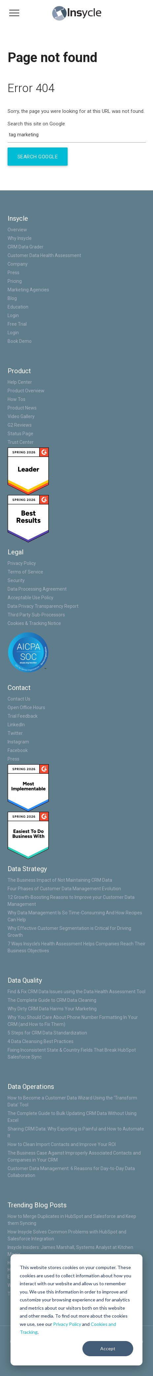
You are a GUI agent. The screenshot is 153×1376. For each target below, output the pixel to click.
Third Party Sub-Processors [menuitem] (36, 614)
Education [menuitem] (18, 307)
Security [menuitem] (16, 580)
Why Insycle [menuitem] (20, 238)
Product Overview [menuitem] (26, 390)
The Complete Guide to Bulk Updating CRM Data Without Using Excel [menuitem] (72, 1117)
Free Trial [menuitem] (17, 324)
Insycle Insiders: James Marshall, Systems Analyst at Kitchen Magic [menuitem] (70, 1251)
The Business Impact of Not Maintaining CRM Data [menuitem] (60, 880)
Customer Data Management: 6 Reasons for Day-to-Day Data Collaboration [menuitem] (71, 1172)
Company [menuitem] (18, 264)
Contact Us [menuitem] (19, 699)
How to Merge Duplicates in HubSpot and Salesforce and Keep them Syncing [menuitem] (72, 1220)
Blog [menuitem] (12, 298)
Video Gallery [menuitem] (21, 416)
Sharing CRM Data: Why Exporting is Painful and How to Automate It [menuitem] (76, 1132)
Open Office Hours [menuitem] (26, 707)
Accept (107, 1348)
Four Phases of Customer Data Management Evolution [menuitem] (64, 888)
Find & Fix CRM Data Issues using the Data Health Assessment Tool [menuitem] (76, 991)
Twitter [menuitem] (15, 733)
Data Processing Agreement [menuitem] (37, 589)
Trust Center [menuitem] (21, 442)
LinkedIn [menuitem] (16, 724)
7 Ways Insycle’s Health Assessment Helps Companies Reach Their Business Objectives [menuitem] (76, 947)
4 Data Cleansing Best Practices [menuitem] (41, 1041)
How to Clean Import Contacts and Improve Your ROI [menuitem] (62, 1144)
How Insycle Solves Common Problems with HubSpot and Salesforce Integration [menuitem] (67, 1235)
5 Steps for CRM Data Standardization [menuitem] (47, 1032)
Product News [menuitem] (22, 407)
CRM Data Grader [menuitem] (26, 246)
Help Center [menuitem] (20, 382)
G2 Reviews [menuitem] (20, 425)
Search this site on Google (36, 124)
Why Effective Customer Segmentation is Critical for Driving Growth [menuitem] (69, 932)
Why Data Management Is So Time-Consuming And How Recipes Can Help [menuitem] (75, 916)
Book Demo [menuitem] (20, 341)
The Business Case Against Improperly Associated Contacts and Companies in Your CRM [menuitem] (74, 1156)
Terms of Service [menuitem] (25, 571)
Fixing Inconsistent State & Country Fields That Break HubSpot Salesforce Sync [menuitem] (72, 1053)
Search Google (37, 157)
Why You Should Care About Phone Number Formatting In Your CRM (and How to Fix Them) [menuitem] (73, 1021)
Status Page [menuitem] (20, 433)
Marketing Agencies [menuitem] (28, 289)
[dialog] (76, 1309)
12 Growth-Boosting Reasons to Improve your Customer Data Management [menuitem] (71, 901)
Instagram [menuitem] (18, 741)
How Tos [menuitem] (16, 399)
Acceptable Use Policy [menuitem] (30, 597)
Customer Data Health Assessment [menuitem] (44, 255)
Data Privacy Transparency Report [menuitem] (43, 606)
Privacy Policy (67, 1324)
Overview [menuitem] (17, 229)
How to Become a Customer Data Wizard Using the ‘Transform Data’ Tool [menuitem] (72, 1101)
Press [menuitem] (13, 272)
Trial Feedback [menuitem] (23, 716)
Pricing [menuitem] (15, 281)
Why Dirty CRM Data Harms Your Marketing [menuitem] (52, 1008)
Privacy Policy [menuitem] (22, 563)
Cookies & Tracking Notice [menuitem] (34, 623)
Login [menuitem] (13, 315)
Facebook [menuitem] (18, 750)
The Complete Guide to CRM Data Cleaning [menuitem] (52, 1000)
